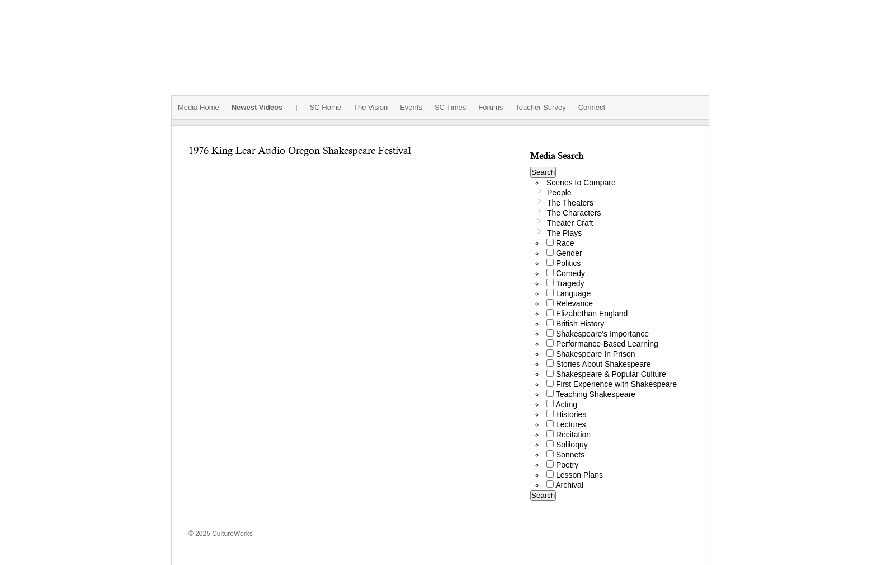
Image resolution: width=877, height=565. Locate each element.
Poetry (567, 464)
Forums (490, 107)
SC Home (325, 107)
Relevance (574, 303)
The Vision (370, 107)
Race (565, 243)
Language (573, 293)
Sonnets (570, 454)
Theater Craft (570, 222)
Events (411, 107)
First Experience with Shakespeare (616, 384)
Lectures (571, 424)
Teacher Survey (540, 107)
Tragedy (570, 283)
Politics (568, 263)
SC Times (450, 107)
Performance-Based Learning (607, 343)
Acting (566, 404)
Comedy (570, 273)
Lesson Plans (579, 474)
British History (580, 323)
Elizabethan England (592, 313)
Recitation (573, 434)
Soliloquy (572, 444)
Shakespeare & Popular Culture (611, 374)
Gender (569, 253)
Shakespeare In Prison (595, 353)
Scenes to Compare (581, 182)
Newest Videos (257, 107)
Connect (591, 107)
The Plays (564, 232)
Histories (571, 414)
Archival (569, 484)
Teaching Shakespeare (595, 394)
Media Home (198, 107)
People (559, 192)
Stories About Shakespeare (603, 363)
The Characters (574, 212)
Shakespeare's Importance (602, 333)
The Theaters (570, 202)
